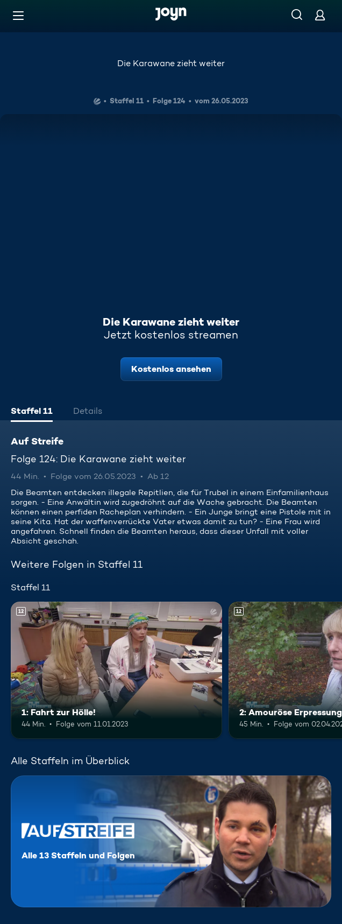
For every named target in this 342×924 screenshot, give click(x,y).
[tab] (32, 412)
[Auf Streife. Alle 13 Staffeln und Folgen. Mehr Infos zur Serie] (171, 841)
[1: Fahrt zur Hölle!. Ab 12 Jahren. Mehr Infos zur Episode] (116, 670)
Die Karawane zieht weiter (171, 63)
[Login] (319, 14)
